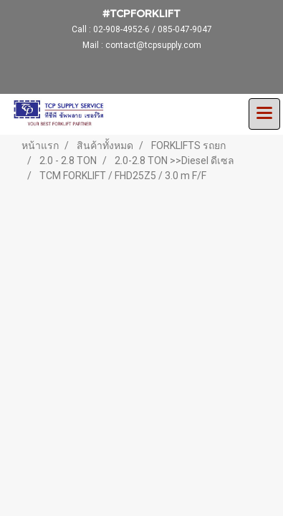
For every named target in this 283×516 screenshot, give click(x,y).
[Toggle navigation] (264, 114)
